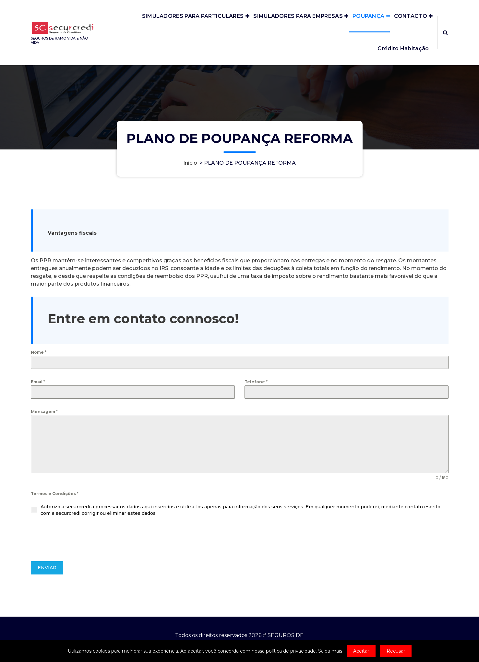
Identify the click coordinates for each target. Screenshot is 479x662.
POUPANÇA (368, 16)
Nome (38, 352)
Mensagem (44, 411)
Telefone (256, 381)
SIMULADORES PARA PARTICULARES (193, 16)
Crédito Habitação (403, 48)
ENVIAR (47, 568)
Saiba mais (330, 651)
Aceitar (361, 651)
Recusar (396, 651)
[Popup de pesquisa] (445, 32)
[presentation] (80, 538)
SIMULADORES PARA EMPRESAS (298, 16)
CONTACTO (410, 16)
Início (190, 163)
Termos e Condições (54, 493)
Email (38, 381)
